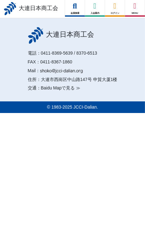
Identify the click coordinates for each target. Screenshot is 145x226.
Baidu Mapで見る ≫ (60, 87)
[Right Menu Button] (135, 6)
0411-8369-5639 (57, 53)
